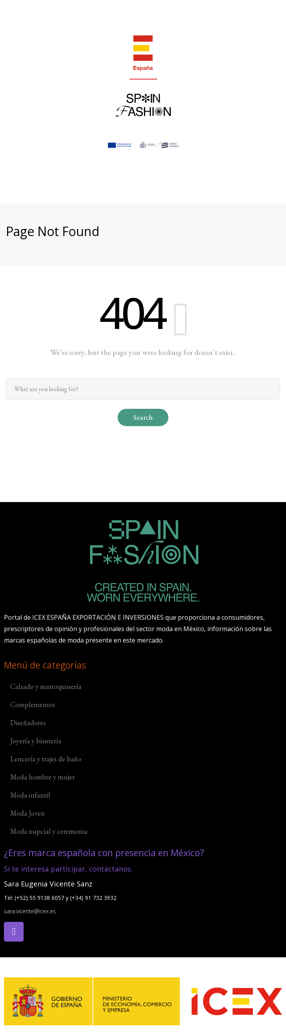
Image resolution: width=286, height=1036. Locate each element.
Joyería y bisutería (35, 740)
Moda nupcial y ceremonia (48, 831)
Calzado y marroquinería (45, 686)
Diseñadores (28, 722)
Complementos (32, 704)
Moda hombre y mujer (42, 776)
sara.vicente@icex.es (30, 911)
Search (143, 417)
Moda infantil (30, 795)
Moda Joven (27, 813)
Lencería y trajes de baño (45, 758)
